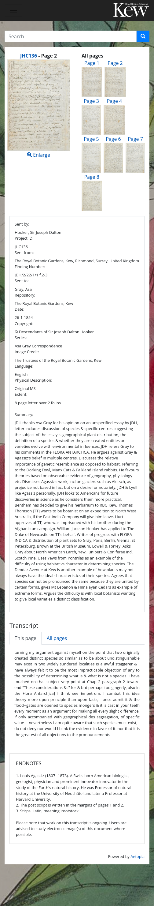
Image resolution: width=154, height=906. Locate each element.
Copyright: (24, 323)
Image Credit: (27, 351)
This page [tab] (25, 638)
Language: (24, 366)
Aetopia (137, 856)
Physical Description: (33, 380)
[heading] (38, 55)
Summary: (24, 414)
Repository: (25, 295)
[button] (143, 36)
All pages (57, 638)
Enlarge (38, 108)
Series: (21, 337)
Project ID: (24, 238)
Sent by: (22, 224)
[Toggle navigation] (13, 10)
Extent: (21, 394)
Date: (19, 309)
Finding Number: (30, 266)
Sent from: (24, 252)
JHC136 (28, 55)
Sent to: (22, 280)
